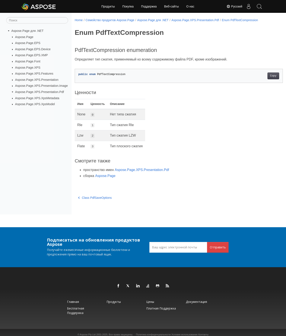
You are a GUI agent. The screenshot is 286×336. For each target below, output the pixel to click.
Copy (259, 75)
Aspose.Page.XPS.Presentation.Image (41, 85)
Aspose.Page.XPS (27, 67)
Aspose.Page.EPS (27, 43)
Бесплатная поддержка (75, 310)
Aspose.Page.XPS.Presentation (36, 79)
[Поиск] (37, 20)
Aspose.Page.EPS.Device (33, 49)
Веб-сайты (171, 6)
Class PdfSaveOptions (95, 197)
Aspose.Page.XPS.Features (34, 73)
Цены (150, 302)
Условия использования (184, 334)
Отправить (218, 247)
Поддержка (149, 6)
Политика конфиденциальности (153, 334)
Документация (196, 302)
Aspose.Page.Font (27, 61)
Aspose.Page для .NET (27, 30)
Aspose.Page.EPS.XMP (31, 55)
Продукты (108, 6)
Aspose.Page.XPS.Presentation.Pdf (39, 92)
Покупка (128, 6)
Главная (73, 302)
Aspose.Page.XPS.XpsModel (35, 104)
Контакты (203, 334)
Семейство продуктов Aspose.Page (110, 20)
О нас (190, 6)
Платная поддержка (161, 308)
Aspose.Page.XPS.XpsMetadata (37, 98)
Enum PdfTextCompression (240, 20)
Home (79, 20)
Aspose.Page (24, 36)
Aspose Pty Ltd (88, 334)
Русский (234, 6)
